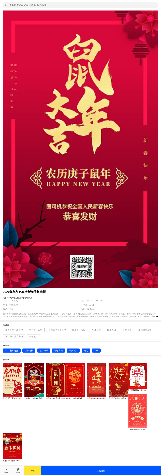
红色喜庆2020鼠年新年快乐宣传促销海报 (137, 390)
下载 (32, 470)
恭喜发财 (73, 350)
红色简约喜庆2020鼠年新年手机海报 (118, 398)
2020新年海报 (12, 350)
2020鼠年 (96, 330)
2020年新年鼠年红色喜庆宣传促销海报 (137, 429)
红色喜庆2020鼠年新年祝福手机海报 (55, 398)
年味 (96, 350)
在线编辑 (100, 470)
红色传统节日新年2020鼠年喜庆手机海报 (12, 398)
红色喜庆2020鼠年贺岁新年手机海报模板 (34, 398)
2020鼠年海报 (145, 330)
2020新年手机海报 (14, 330)
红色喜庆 (58, 350)
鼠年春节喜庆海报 (57, 330)
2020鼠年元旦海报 (14, 336)
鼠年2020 (111, 330)
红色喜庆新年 (35, 330)
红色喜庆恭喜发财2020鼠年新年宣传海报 (12, 461)
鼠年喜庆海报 (78, 330)
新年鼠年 (33, 336)
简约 (86, 350)
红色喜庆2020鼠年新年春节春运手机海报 (96, 398)
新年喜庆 (127, 330)
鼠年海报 (43, 350)
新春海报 (29, 350)
